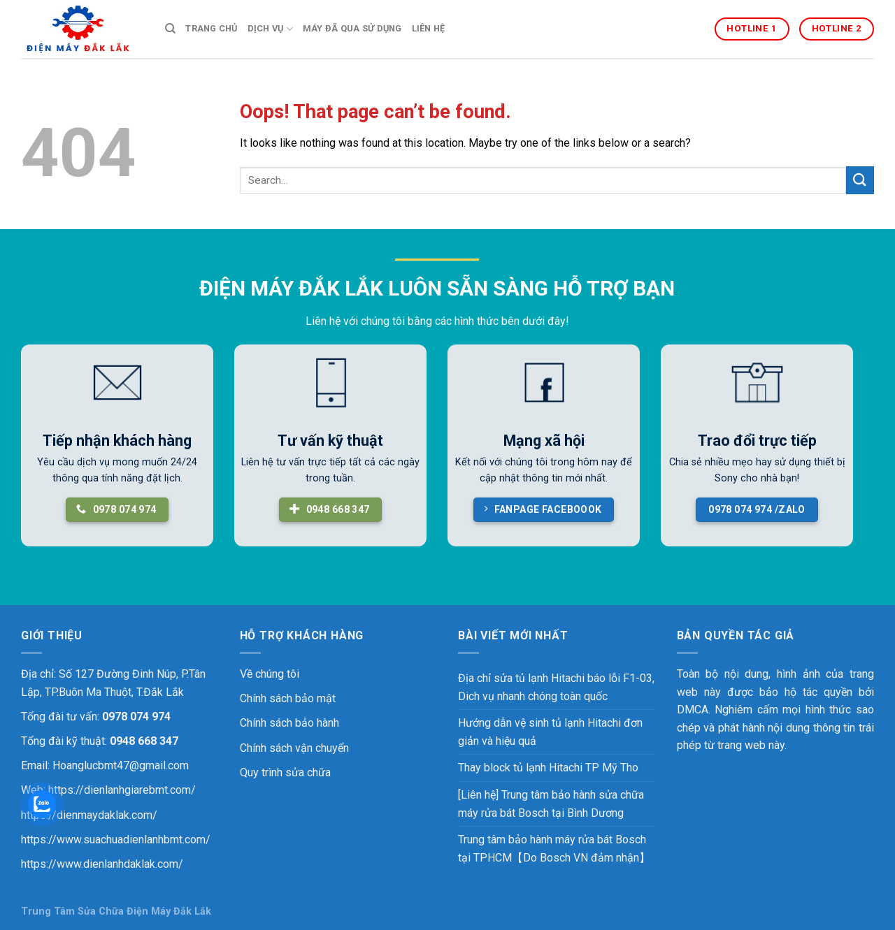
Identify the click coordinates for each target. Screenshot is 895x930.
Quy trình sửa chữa (285, 772)
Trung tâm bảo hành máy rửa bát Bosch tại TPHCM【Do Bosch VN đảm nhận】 (554, 848)
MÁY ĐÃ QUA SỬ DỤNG (352, 28)
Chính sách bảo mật (288, 698)
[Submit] (860, 180)
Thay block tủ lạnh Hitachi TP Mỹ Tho (548, 767)
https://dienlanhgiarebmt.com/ (122, 790)
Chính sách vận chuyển (294, 748)
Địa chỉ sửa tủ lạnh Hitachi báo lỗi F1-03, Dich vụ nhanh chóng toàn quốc (556, 687)
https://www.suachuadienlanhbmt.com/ (115, 839)
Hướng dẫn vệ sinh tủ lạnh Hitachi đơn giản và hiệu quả (550, 732)
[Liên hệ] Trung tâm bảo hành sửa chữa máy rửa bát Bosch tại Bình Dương (551, 804)
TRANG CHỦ (211, 28)
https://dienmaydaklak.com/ (89, 815)
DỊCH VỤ (270, 29)
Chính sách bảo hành (289, 722)
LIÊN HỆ (428, 28)
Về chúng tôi (269, 674)
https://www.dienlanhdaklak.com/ (102, 864)
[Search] (170, 28)
